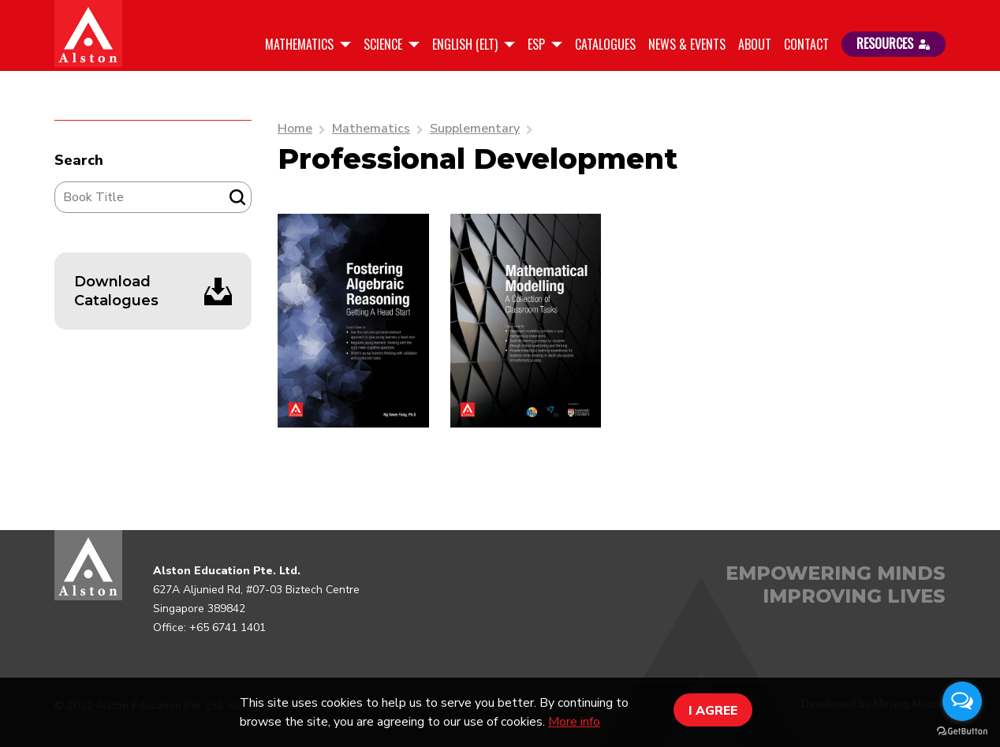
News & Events (687, 44)
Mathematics (301, 44)
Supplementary (475, 128)
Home (295, 128)
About (754, 44)
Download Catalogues (116, 291)
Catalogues (605, 44)
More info (574, 721)
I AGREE (712, 710)
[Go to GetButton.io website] (962, 731)
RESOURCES (893, 43)
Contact (806, 44)
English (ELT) (466, 44)
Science (384, 44)
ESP (538, 44)
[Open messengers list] (962, 701)
